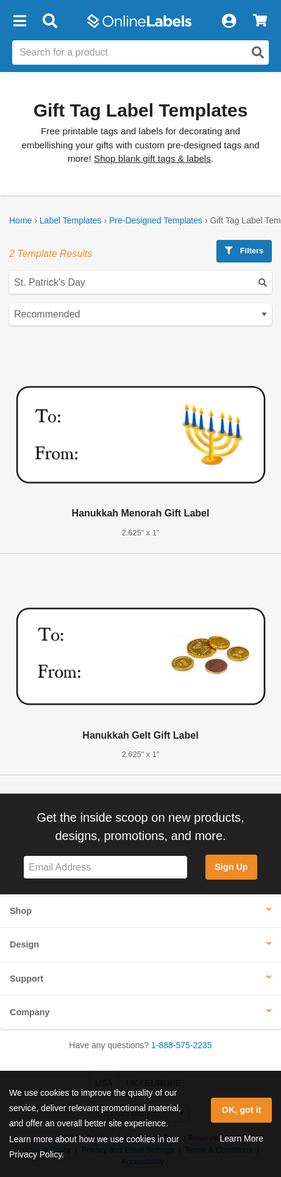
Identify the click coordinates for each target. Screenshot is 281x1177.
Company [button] (30, 1012)
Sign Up (231, 867)
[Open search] (258, 52)
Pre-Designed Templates (155, 220)
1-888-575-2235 (181, 1045)
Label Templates (71, 220)
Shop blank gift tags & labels (152, 158)
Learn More (241, 1138)
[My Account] (228, 21)
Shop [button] (21, 911)
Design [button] (24, 944)
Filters (244, 250)
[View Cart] (260, 21)
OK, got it (241, 1110)
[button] (19, 21)
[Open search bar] (49, 21)
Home (20, 220)
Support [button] (26, 978)
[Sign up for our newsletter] (105, 867)
